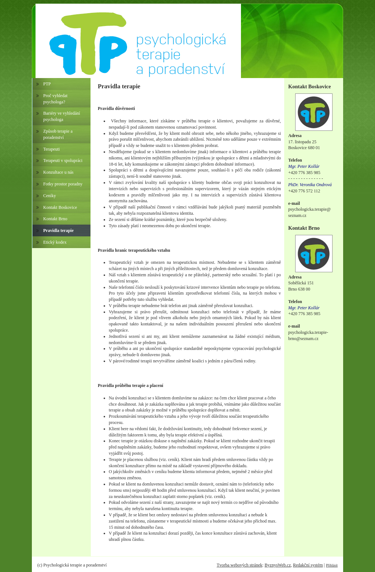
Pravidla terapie (58, 230)
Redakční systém (308, 565)
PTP (47, 83)
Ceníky (49, 195)
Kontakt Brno (55, 218)
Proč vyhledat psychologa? (55, 98)
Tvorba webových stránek (240, 565)
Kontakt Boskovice (60, 207)
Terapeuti (51, 149)
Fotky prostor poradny (62, 184)
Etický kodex (55, 242)
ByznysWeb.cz (278, 565)
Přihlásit (332, 565)
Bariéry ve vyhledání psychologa (61, 116)
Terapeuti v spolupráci (62, 160)
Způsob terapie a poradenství (58, 134)
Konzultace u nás (58, 172)
